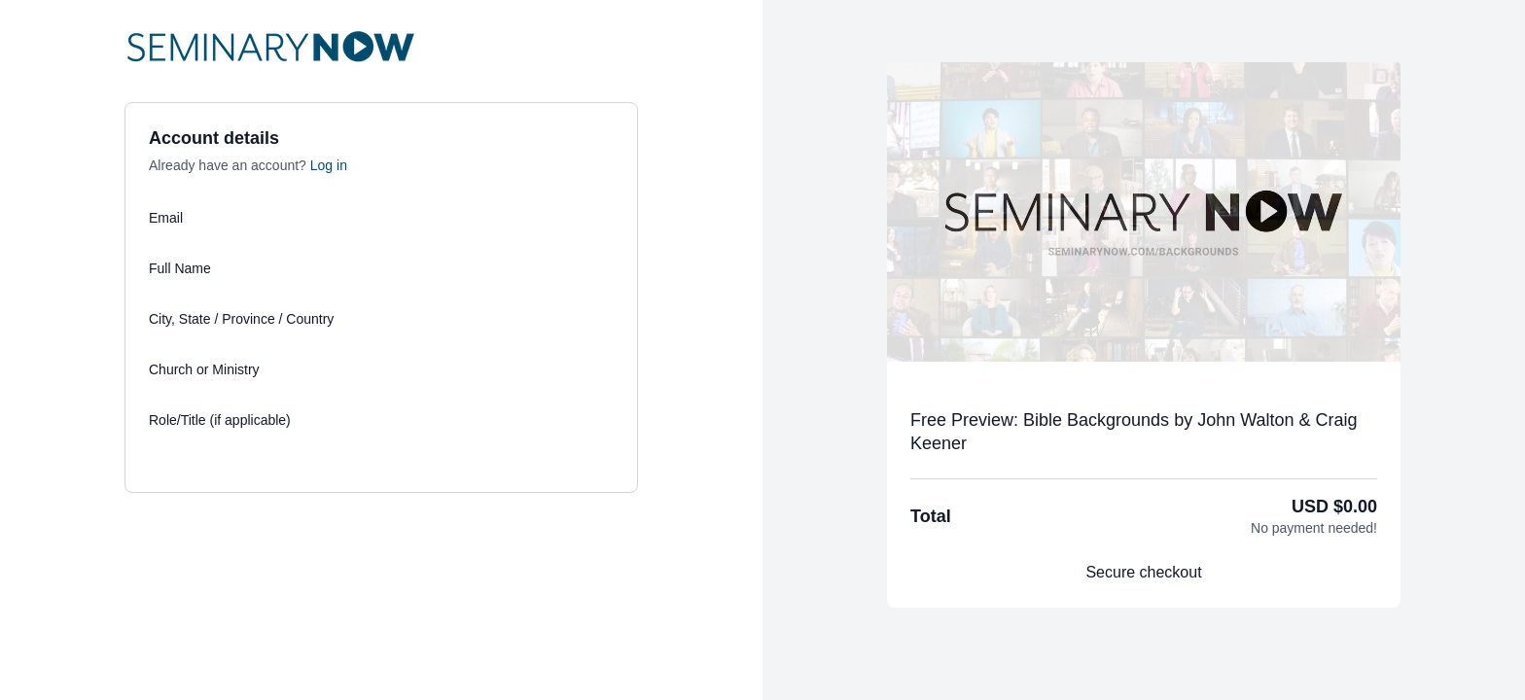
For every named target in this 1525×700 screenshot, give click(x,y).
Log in (328, 165)
